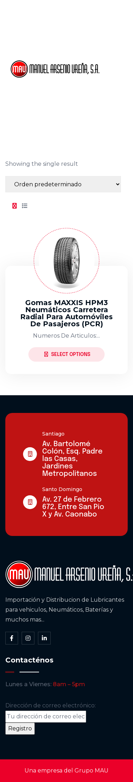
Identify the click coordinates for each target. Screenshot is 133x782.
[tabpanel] (66, 295)
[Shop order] (63, 184)
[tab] (14, 206)
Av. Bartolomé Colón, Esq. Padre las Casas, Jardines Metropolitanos (72, 459)
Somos (117, 44)
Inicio (114, 20)
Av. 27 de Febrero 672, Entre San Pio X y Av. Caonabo (73, 507)
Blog (113, 93)
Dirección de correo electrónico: (50, 712)
